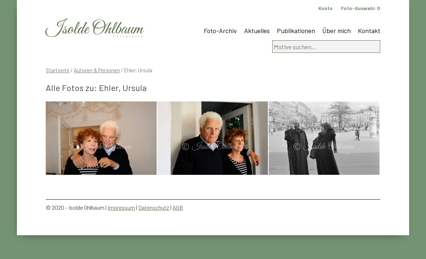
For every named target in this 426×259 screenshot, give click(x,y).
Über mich (336, 30)
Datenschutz (153, 207)
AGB (177, 207)
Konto (325, 8)
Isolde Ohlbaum (94, 29)
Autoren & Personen (97, 70)
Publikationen (296, 30)
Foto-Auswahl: (360, 8)
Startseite (57, 70)
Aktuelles (257, 30)
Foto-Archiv (220, 30)
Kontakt (369, 30)
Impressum (121, 207)
